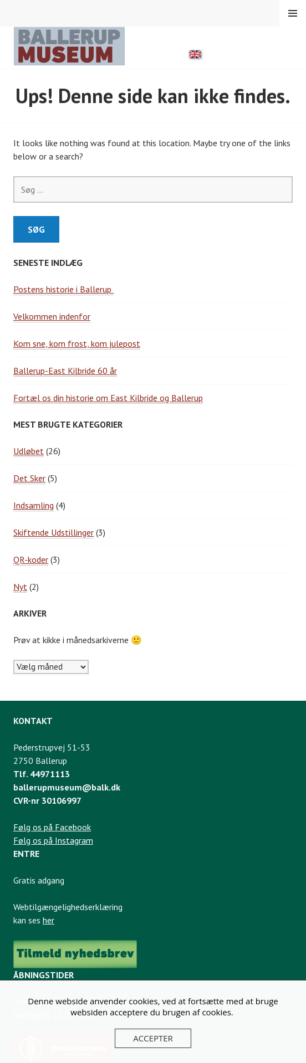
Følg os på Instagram (53, 840)
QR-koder (30, 559)
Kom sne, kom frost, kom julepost (76, 343)
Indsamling (33, 505)
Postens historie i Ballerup (63, 289)
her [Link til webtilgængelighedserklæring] (48, 920)
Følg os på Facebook (52, 827)
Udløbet (28, 450)
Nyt (20, 586)
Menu (292, 13)
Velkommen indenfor (51, 316)
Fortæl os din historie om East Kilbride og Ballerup (108, 397)
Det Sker (29, 478)
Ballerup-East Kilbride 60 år (65, 370)
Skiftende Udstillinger (53, 532)
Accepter (153, 1038)
